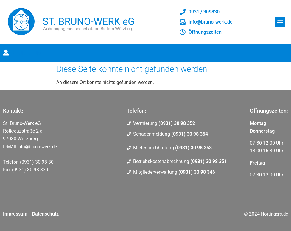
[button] (280, 22)
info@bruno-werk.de (37, 146)
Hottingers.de (274, 214)
